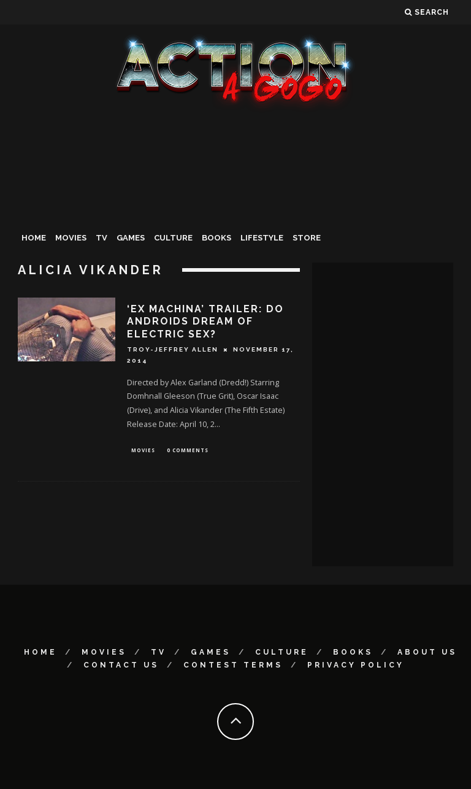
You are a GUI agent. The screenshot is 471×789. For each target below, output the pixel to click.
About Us (427, 652)
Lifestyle (261, 237)
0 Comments (188, 450)
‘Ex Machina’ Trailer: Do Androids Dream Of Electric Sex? (205, 322)
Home (33, 237)
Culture (173, 237)
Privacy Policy (355, 665)
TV (101, 237)
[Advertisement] (235, 205)
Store (307, 237)
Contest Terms (233, 665)
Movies (70, 237)
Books (216, 237)
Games (131, 237)
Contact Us (121, 665)
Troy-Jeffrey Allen (172, 349)
